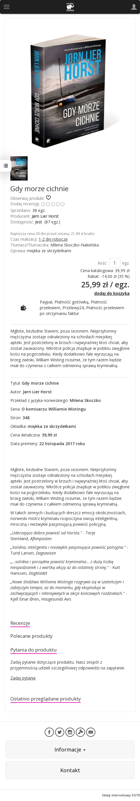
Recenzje (20, 623)
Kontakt (70, 770)
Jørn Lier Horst (45, 216)
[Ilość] (114, 263)
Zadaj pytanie (23, 678)
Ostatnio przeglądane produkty (45, 698)
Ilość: (102, 263)
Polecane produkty (31, 636)
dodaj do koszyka (112, 293)
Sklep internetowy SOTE (121, 795)
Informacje (70, 749)
